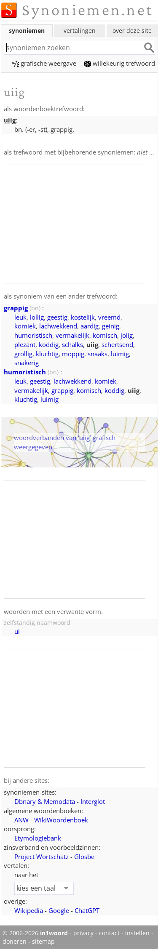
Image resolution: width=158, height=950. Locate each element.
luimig (120, 354)
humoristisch (33, 335)
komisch (105, 335)
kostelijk (83, 317)
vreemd (109, 317)
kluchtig (47, 354)
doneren (15, 941)
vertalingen (80, 31)
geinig (110, 326)
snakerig (26, 362)
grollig (23, 354)
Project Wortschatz (41, 856)
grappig (16, 308)
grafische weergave (44, 63)
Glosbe (84, 856)
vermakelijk (72, 335)
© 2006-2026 (35, 933)
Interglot (92, 801)
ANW (21, 820)
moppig (73, 354)
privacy (83, 933)
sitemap (43, 941)
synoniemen (27, 31)
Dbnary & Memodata (44, 801)
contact (109, 933)
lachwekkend (58, 326)
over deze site (132, 31)
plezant (24, 344)
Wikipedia (28, 910)
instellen (137, 933)
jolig (127, 335)
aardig (89, 326)
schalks (72, 344)
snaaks (97, 354)
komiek (25, 326)
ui (17, 631)
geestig (57, 317)
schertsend (117, 344)
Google (58, 910)
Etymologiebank (37, 838)
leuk (20, 317)
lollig (37, 317)
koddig (49, 344)
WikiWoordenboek (61, 820)
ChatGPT (87, 910)
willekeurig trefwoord (119, 63)
